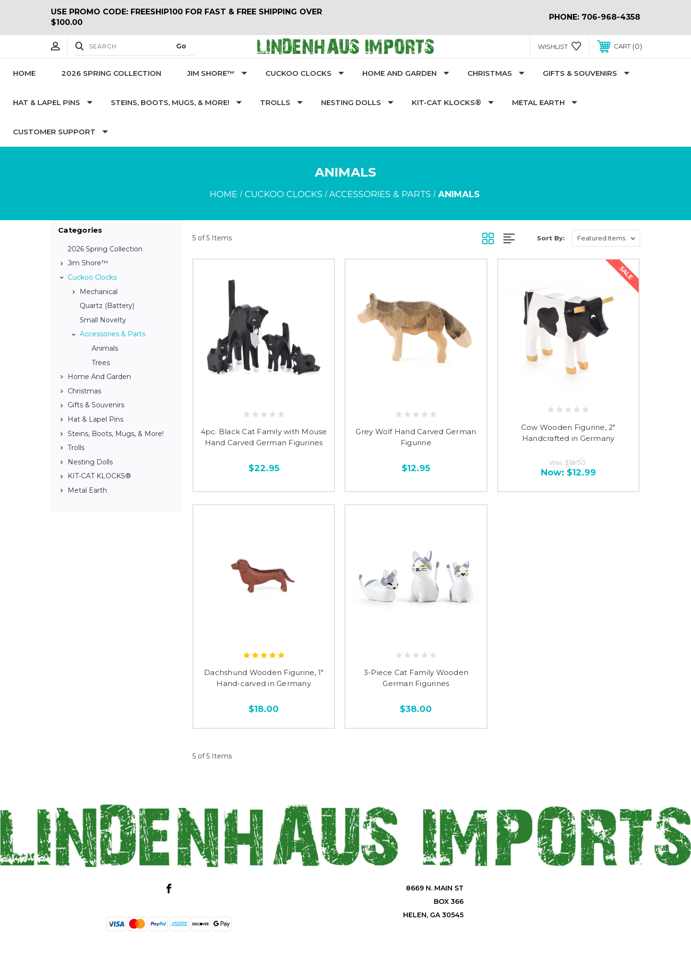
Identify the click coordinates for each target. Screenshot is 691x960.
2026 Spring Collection (111, 73)
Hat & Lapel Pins (53, 102)
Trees (101, 362)
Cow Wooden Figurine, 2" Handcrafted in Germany (568, 433)
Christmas (495, 73)
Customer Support (60, 132)
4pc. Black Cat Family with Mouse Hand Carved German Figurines (264, 437)
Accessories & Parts (112, 334)
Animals (105, 348)
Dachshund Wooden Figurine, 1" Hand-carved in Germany (263, 678)
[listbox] (606, 238)
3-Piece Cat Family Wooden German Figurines (416, 678)
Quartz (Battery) (107, 305)
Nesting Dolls (357, 102)
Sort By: (551, 238)
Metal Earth (544, 102)
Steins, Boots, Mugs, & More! (176, 102)
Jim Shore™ (217, 73)
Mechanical (99, 291)
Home (24, 73)
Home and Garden (405, 73)
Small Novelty (103, 320)
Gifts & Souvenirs (586, 73)
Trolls (281, 102)
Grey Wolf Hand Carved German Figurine (416, 437)
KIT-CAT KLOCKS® (453, 102)
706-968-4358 (611, 17)
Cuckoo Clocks (304, 73)
